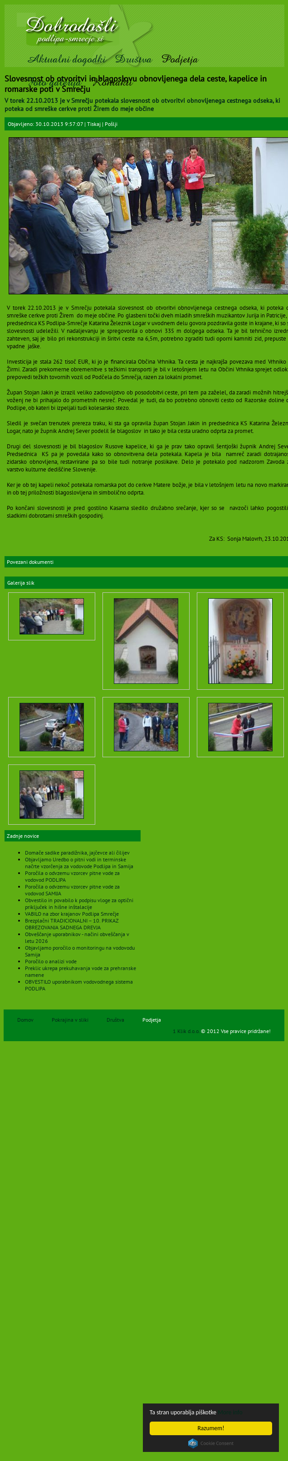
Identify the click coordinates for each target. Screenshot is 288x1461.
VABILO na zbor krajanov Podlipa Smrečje (72, 913)
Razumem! (210, 1428)
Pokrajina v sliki (70, 1019)
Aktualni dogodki (66, 59)
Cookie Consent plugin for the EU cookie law (211, 1443)
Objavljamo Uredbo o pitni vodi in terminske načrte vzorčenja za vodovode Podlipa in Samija (79, 863)
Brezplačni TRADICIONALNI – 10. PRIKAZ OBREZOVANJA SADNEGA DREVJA (71, 924)
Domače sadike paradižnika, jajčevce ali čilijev (77, 852)
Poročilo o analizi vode (51, 961)
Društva (133, 59)
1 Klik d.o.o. (187, 1031)
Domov (25, 1019)
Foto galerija (53, 82)
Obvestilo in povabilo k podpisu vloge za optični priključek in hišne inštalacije (79, 903)
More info (230, 1412)
